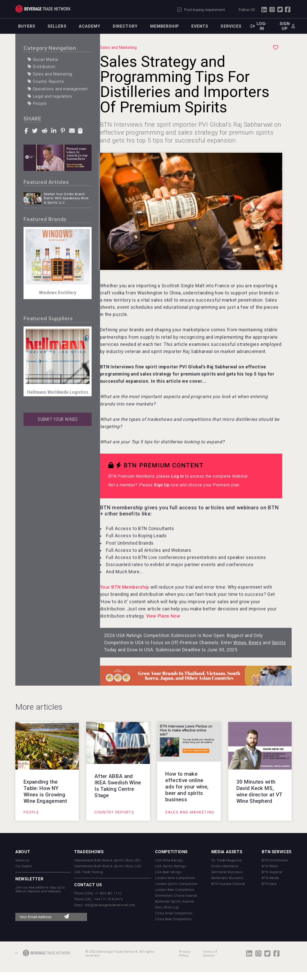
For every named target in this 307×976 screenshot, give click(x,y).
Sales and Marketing (50, 74)
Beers (255, 642)
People (37, 103)
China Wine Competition (173, 913)
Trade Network (43, 9)
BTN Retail (270, 866)
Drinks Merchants (225, 866)
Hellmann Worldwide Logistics (57, 392)
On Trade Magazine (226, 860)
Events (200, 26)
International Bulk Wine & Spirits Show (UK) (107, 866)
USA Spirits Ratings (170, 866)
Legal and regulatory (50, 96)
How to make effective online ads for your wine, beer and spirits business (187, 787)
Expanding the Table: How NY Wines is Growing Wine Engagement (45, 791)
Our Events (23, 866)
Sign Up (161, 484)
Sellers (57, 26)
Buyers (26, 26)
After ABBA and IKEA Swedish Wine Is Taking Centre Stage (117, 785)
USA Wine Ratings (169, 860)
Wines (240, 642)
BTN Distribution (275, 860)
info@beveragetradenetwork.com (110, 905)
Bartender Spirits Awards (174, 901)
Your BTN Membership (124, 587)
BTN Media (270, 878)
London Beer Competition (174, 890)
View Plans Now (163, 616)
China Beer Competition (173, 919)
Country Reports (46, 81)
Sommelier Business (227, 872)
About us (22, 860)
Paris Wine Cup (167, 907)
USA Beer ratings (168, 872)
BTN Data (269, 884)
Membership (164, 26)
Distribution (41, 66)
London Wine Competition (175, 878)
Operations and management (58, 88)
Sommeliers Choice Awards (176, 895)
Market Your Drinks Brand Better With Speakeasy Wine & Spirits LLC (66, 198)
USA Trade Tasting (88, 872)
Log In (177, 476)
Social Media (43, 59)
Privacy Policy (184, 953)
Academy (90, 26)
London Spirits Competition (176, 884)
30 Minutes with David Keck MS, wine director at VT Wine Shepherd (259, 791)
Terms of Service (210, 953)
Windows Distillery (57, 292)
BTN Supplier (272, 872)
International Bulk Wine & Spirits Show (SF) (107, 860)
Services (231, 26)
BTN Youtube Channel (228, 884)
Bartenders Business (227, 878)
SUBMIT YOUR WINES (58, 419)
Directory (125, 26)
